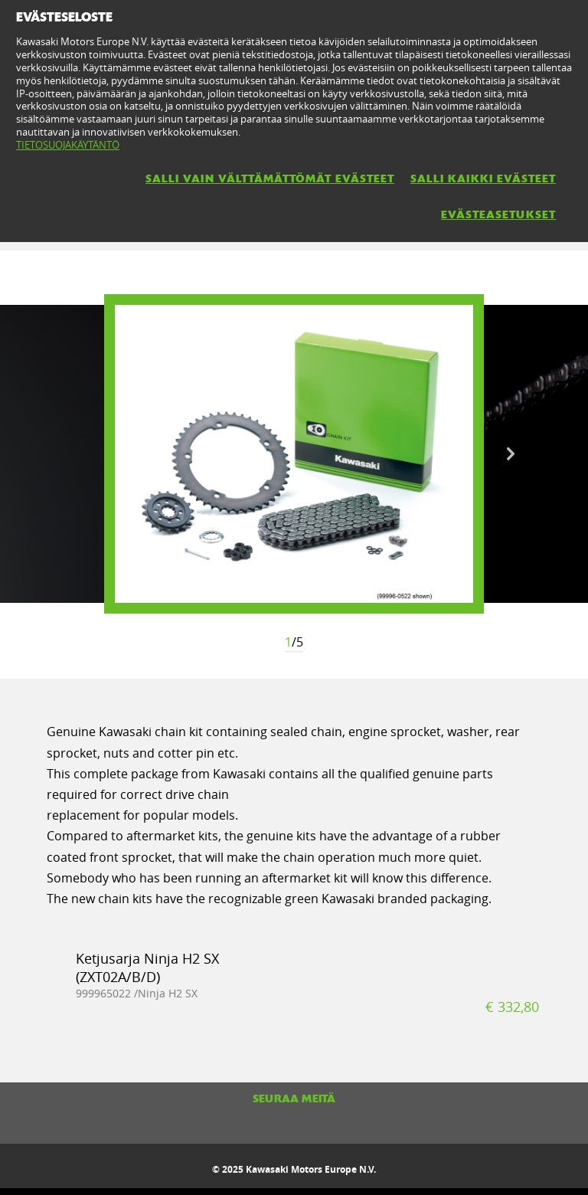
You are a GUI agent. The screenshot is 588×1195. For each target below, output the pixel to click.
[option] (294, 454)
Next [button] (511, 454)
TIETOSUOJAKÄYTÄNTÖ (67, 145)
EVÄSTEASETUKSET (498, 214)
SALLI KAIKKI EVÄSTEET (483, 178)
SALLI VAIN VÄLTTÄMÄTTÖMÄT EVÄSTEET (269, 178)
